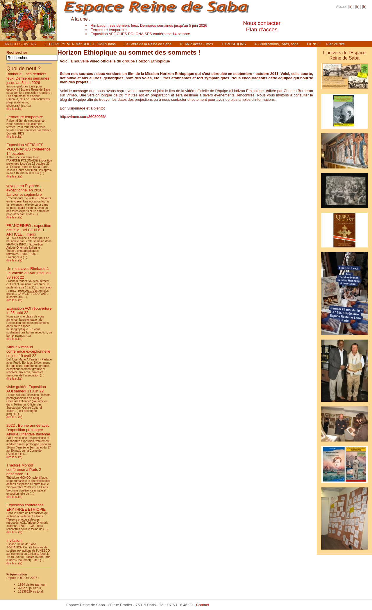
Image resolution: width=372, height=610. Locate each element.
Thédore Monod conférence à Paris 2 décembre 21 (23, 469)
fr (350, 7)
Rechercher (16, 52)
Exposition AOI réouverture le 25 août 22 (28, 310)
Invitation (14, 540)
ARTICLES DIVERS (20, 44)
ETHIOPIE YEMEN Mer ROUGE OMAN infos (79, 44)
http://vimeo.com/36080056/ (83, 116)
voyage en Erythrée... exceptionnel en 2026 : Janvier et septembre (25, 190)
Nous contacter (261, 23)
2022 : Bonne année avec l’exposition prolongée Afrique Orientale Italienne (28, 429)
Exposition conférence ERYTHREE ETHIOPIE (26, 507)
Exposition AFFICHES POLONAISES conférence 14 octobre (140, 34)
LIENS (312, 44)
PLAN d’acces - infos (196, 44)
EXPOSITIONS (234, 44)
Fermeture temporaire (109, 30)
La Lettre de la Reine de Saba (147, 44)
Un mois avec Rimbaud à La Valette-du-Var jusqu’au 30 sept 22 (28, 272)
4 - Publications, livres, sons (276, 44)
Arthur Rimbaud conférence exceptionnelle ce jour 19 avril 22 (28, 351)
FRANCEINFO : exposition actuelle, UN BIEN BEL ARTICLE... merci (28, 229)
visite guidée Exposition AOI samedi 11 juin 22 (26, 389)
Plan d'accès (262, 29)
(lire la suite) (14, 108)
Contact (202, 605)
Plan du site (335, 44)
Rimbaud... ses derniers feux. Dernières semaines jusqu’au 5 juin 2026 (149, 25)
